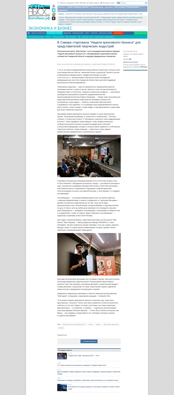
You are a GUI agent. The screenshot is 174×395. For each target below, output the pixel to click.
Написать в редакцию (65, 3)
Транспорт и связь (87, 37)
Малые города (120, 7)
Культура (94, 33)
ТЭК (79, 37)
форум (98, 324)
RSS (77, 3)
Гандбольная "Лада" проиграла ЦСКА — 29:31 (83, 355)
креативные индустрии (111, 324)
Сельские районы (133, 7)
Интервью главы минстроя (83, 14)
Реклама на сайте (108, 3)
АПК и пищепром (70, 37)
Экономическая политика (36, 37)
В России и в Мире (105, 33)
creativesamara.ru (64, 77)
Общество (67, 33)
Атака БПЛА (69, 14)
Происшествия (77, 33)
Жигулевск (109, 7)
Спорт (87, 33)
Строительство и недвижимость (104, 37)
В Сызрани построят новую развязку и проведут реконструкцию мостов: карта (95, 20)
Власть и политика (39, 33)
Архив (83, 3)
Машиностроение (58, 37)
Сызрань (86, 7)
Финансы (48, 37)
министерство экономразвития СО (74, 324)
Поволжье (61, 7)
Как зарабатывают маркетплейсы (127, 14)
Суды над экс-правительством (104, 14)
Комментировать (89, 341)
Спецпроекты (118, 33)
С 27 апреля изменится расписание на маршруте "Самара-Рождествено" (81, 365)
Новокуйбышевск (97, 7)
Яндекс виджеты (93, 3)
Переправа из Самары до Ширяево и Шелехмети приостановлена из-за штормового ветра (87, 380)
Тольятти (77, 7)
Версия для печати (131, 62)
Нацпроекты (63, 10)
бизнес (91, 324)
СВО (140, 14)
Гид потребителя (140, 33)
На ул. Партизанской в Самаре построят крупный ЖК (79, 17)
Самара (69, 7)
